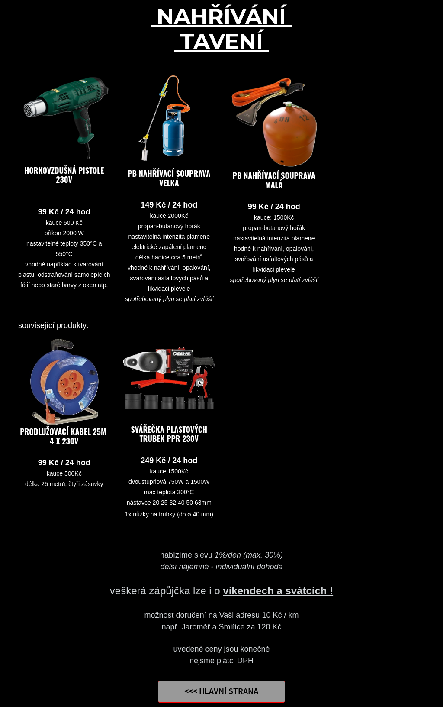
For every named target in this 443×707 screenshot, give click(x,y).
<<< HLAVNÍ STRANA (221, 691)
